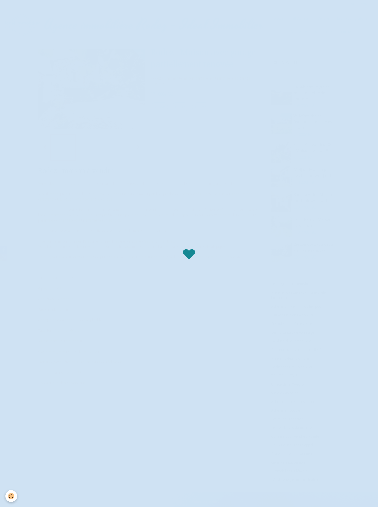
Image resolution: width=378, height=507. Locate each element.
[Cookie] (11, 496)
